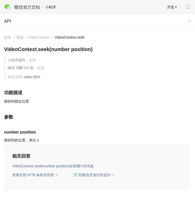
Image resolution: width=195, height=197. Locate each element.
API (7, 21)
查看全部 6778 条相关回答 (35, 175)
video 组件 (32, 77)
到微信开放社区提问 (94, 175)
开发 (170, 7)
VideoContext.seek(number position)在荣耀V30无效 (53, 166)
